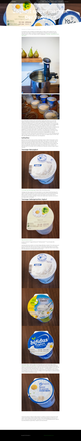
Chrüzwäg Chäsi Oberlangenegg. (28, 190)
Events (52, 1)
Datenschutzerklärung (49, 435)
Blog (56, 1)
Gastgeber (47, 1)
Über (43, 1)
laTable (14, 1)
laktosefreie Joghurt (26, 365)
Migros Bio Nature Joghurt (27, 239)
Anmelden (60, 1)
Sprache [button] (65, 1)
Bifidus (35, 365)
